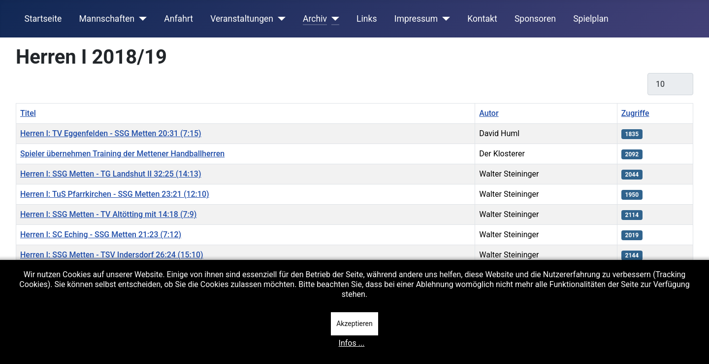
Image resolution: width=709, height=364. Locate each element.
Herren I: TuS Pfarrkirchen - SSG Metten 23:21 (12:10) (114, 194)
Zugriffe (635, 113)
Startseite (43, 19)
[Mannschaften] (140, 18)
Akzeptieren (354, 324)
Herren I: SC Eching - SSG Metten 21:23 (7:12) (100, 234)
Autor (488, 113)
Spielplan (591, 19)
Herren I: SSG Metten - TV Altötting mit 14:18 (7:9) (108, 214)
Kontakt (482, 19)
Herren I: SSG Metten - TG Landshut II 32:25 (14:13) (110, 174)
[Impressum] (444, 18)
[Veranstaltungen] (279, 18)
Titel (28, 113)
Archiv (315, 19)
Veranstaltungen (241, 19)
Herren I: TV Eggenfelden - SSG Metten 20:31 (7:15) (110, 133)
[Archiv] (333, 18)
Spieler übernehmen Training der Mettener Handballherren (122, 153)
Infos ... (352, 343)
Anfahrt (178, 19)
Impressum (416, 19)
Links (366, 19)
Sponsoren (535, 19)
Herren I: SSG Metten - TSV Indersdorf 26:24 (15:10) (111, 254)
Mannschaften (106, 19)
